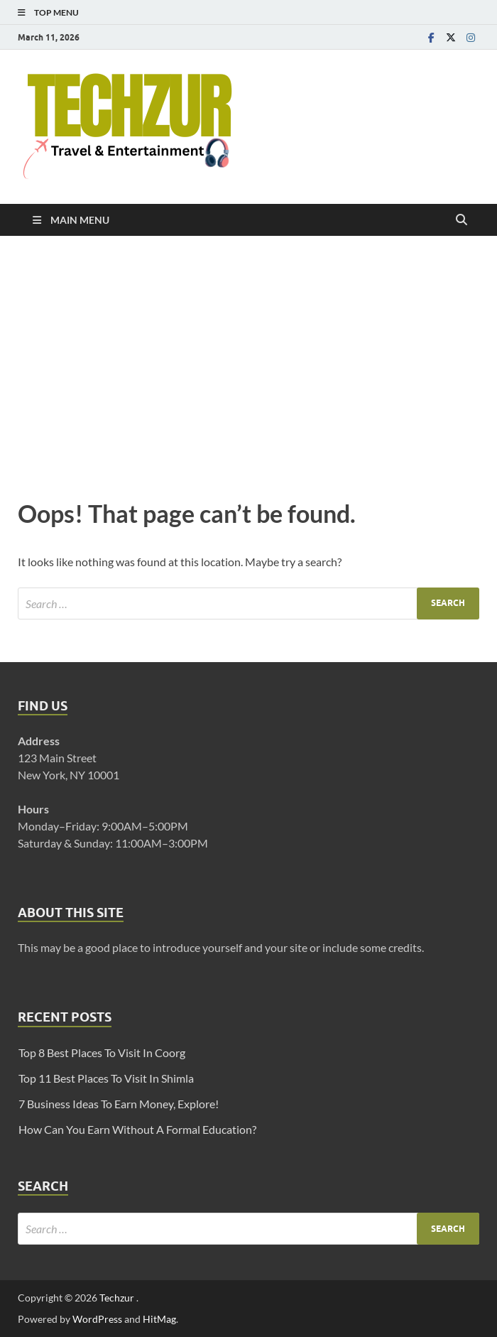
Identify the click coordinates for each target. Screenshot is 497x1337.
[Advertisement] (248, 363)
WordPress (97, 1319)
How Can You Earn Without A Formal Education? (137, 1129)
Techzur (117, 1298)
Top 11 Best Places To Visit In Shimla (106, 1078)
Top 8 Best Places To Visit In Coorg (101, 1052)
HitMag (159, 1319)
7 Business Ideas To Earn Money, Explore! (118, 1103)
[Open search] (461, 220)
